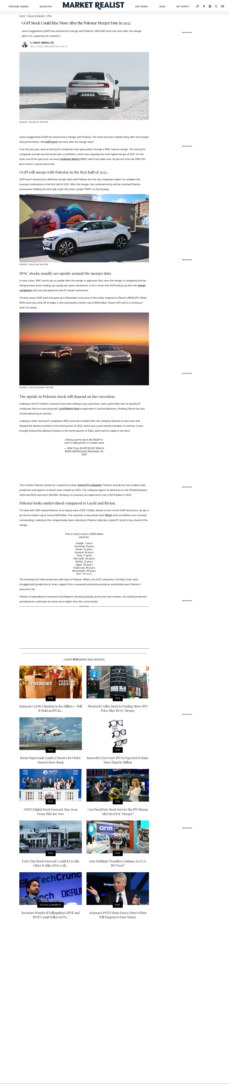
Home (22, 16)
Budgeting (46, 6)
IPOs (49, 16)
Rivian (108, 515)
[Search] (197, 6)
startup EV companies (90, 485)
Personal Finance (19, 6)
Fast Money (141, 6)
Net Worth (182, 6)
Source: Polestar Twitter (33, 264)
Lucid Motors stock (69, 408)
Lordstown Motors (69, 159)
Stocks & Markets (36, 16)
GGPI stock (51, 141)
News (162, 6)
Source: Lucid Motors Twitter (36, 387)
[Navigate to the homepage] (93, 6)
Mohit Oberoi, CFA (43, 42)
